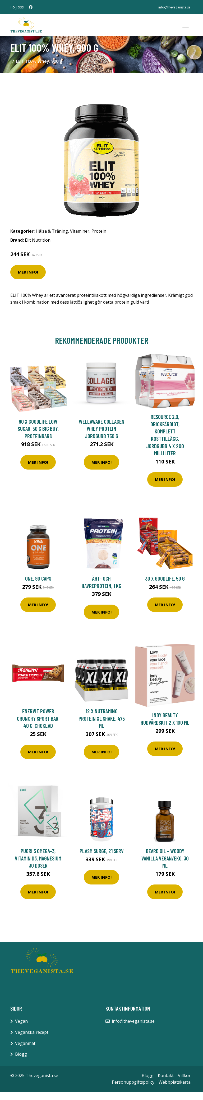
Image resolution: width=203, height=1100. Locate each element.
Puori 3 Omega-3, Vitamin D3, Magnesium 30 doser (38, 866)
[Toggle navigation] (185, 29)
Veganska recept (31, 1040)
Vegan (21, 1029)
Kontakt (166, 1083)
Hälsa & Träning (52, 239)
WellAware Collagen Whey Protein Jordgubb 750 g (101, 436)
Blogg (21, 1062)
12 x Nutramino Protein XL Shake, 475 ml (102, 726)
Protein (98, 239)
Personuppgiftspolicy (133, 1090)
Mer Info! (28, 280)
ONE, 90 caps (38, 586)
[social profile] (31, 7)
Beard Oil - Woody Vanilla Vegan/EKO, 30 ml (165, 866)
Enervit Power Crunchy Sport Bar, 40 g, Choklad (38, 726)
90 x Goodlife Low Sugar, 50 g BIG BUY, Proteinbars (38, 436)
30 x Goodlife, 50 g (165, 586)
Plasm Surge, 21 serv (102, 858)
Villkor (184, 1083)
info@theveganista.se (172, 6)
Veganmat (25, 1051)
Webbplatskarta (175, 1090)
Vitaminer (79, 239)
